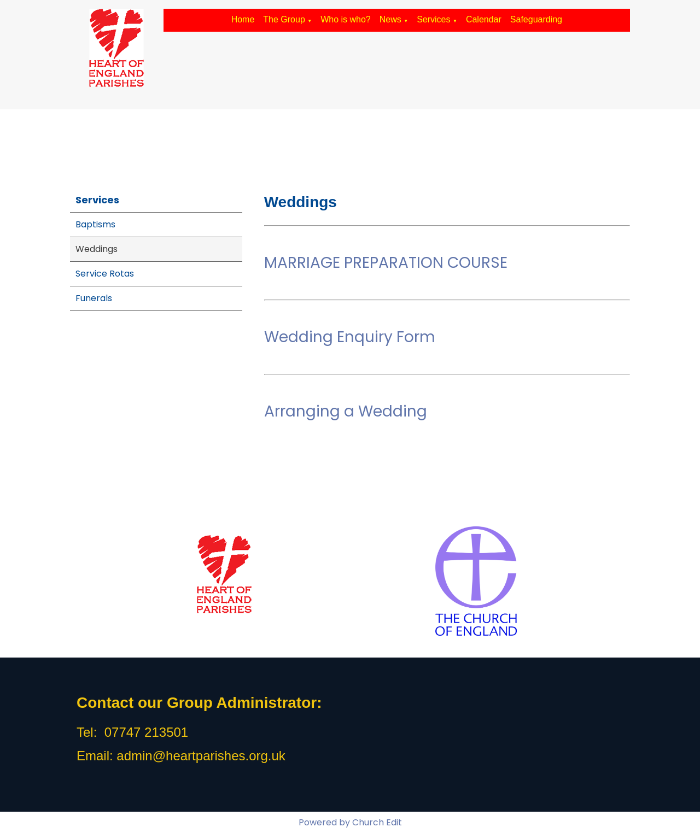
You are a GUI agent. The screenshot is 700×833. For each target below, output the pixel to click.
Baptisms (95, 224)
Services (433, 19)
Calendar (483, 19)
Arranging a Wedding (345, 411)
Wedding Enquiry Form (349, 337)
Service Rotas (104, 273)
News (390, 19)
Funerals (93, 298)
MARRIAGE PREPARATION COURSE (386, 262)
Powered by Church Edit (350, 822)
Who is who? (345, 19)
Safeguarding (536, 19)
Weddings (96, 249)
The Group (284, 19)
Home (243, 19)
